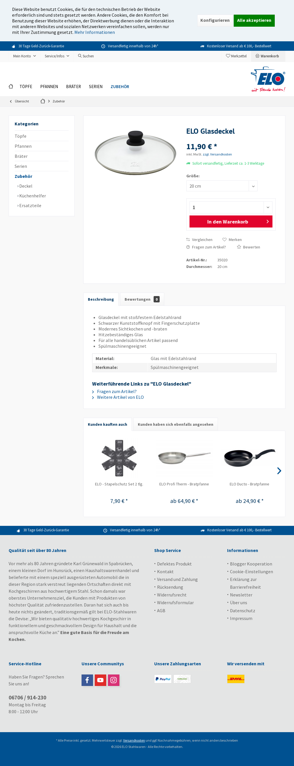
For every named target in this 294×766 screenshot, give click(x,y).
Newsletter (241, 595)
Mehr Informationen (94, 32)
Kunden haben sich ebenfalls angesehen (175, 424)
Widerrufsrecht (172, 595)
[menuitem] (268, 56)
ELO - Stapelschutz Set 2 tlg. (119, 484)
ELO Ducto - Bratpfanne (249, 484)
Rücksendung (170, 587)
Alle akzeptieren (254, 20)
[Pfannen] (49, 87)
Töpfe (20, 136)
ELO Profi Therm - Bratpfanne (184, 484)
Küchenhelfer (32, 196)
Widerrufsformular (175, 602)
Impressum (241, 618)
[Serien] (96, 87)
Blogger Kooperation (251, 564)
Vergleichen (199, 239)
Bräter (21, 156)
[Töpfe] (26, 87)
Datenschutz (242, 610)
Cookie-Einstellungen (251, 571)
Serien (21, 166)
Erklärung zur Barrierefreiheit (245, 583)
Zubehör (23, 176)
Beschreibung (101, 299)
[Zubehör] (120, 87)
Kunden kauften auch (107, 424)
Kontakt (165, 571)
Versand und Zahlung (177, 579)
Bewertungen (142, 299)
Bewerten (248, 247)
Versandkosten (134, 740)
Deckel (25, 186)
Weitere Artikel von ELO (118, 397)
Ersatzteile (29, 205)
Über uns (238, 602)
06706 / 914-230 (27, 697)
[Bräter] (73, 87)
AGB (161, 610)
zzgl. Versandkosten (217, 154)
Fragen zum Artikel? (206, 247)
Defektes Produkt (174, 564)
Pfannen (23, 146)
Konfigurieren (215, 20)
